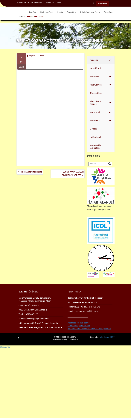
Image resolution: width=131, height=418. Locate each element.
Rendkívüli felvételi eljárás (31, 172)
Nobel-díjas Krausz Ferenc (90, 12)
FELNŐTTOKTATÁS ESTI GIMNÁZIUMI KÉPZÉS (73, 173)
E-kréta (60, 12)
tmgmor (31, 56)
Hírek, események (46, 12)
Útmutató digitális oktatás (79, 328)
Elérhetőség (108, 12)
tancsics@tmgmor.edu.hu (42, 2)
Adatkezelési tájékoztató (79, 325)
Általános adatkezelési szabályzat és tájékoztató (89, 331)
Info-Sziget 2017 (107, 336)
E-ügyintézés (71, 12)
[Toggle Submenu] (110, 60)
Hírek (41, 56)
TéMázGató (102, 3)
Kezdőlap (32, 12)
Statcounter (5, 347)
